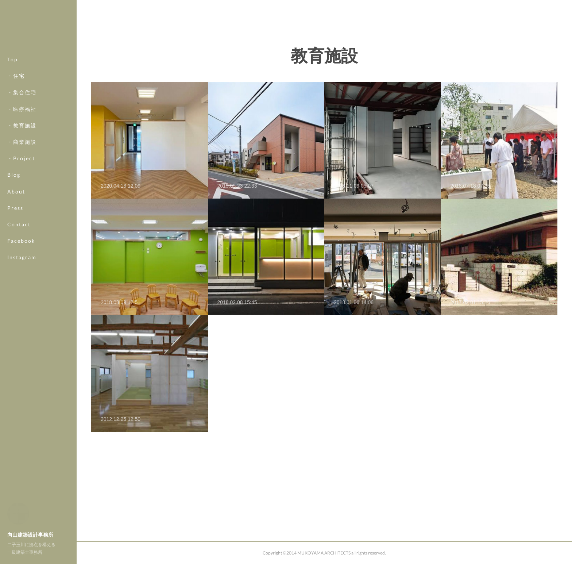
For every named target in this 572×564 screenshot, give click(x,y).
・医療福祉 (21, 109)
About (16, 191)
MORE (16, 241)
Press (15, 208)
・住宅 (16, 76)
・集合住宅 (21, 92)
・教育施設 (21, 125)
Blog (13, 175)
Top (12, 59)
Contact (19, 224)
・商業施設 (21, 142)
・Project (21, 158)
